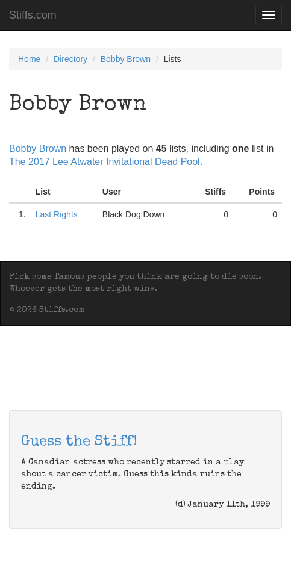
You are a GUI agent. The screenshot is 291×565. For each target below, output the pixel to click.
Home (29, 59)
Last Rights (57, 214)
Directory (70, 59)
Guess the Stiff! (79, 442)
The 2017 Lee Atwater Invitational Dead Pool (104, 162)
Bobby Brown (126, 59)
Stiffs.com (33, 15)
